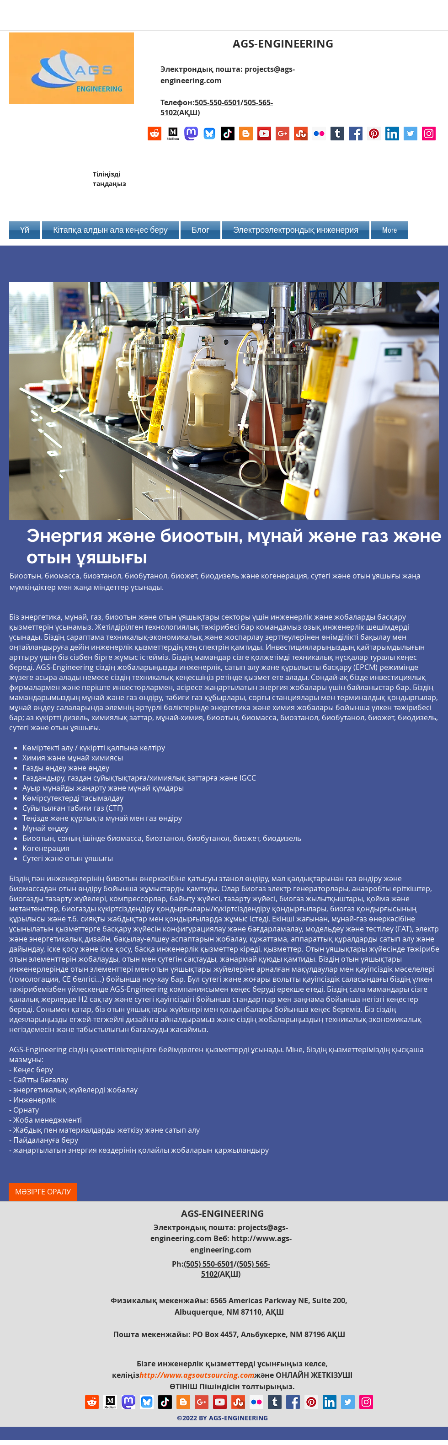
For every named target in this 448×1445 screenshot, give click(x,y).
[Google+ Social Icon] (282, 133)
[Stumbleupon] (301, 133)
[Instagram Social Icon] (429, 133)
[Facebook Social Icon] (356, 133)
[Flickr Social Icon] (319, 133)
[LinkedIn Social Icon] (392, 133)
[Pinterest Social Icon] (374, 133)
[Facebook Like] (378, 182)
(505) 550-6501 (209, 1264)
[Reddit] (154, 133)
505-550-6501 (217, 102)
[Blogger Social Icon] (246, 133)
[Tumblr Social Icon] (337, 133)
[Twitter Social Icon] (410, 133)
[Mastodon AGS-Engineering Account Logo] (191, 133)
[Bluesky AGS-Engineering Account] (209, 133)
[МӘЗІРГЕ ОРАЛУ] (43, 1192)
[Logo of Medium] (173, 133)
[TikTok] (228, 133)
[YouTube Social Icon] (264, 133)
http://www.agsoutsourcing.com (196, 1375)
